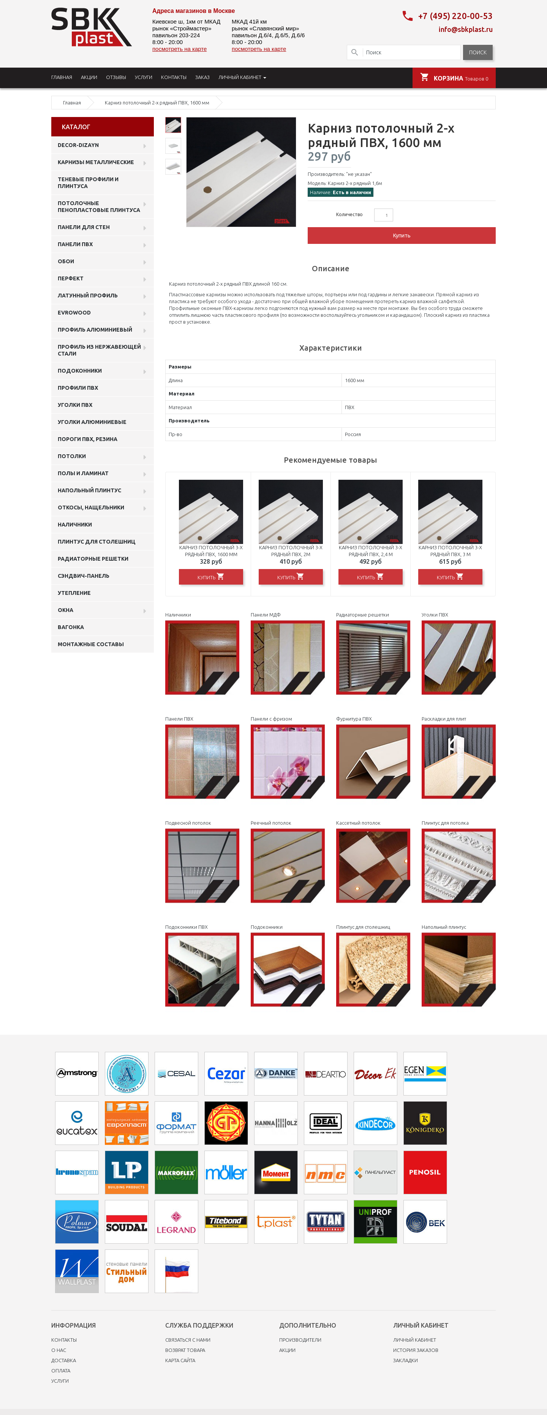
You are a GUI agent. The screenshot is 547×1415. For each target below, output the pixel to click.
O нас (58, 1350)
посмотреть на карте (179, 49)
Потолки (72, 456)
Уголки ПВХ (75, 405)
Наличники (75, 525)
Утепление (74, 593)
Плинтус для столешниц (97, 542)
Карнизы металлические (96, 162)
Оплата (60, 1370)
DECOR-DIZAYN (78, 145)
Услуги (60, 1380)
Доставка (63, 1360)
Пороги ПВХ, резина (87, 439)
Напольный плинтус (89, 490)
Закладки (405, 1360)
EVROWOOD (74, 313)
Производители (300, 1339)
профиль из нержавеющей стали (99, 350)
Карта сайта (180, 1360)
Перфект (71, 278)
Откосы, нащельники (91, 507)
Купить (402, 235)
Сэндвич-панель (83, 576)
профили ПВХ (78, 388)
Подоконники (80, 371)
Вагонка (71, 627)
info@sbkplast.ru (466, 29)
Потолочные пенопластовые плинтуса (99, 206)
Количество (349, 214)
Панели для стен (84, 227)
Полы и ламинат (83, 473)
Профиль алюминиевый (95, 330)
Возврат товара (185, 1350)
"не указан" (359, 174)
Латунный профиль (88, 295)
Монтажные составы (91, 644)
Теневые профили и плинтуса (88, 182)
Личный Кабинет (414, 1339)
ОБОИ (66, 261)
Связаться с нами (187, 1339)
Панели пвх (75, 244)
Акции (287, 1350)
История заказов (415, 1350)
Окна (65, 610)
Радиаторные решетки (93, 559)
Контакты (64, 1339)
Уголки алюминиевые (92, 422)
